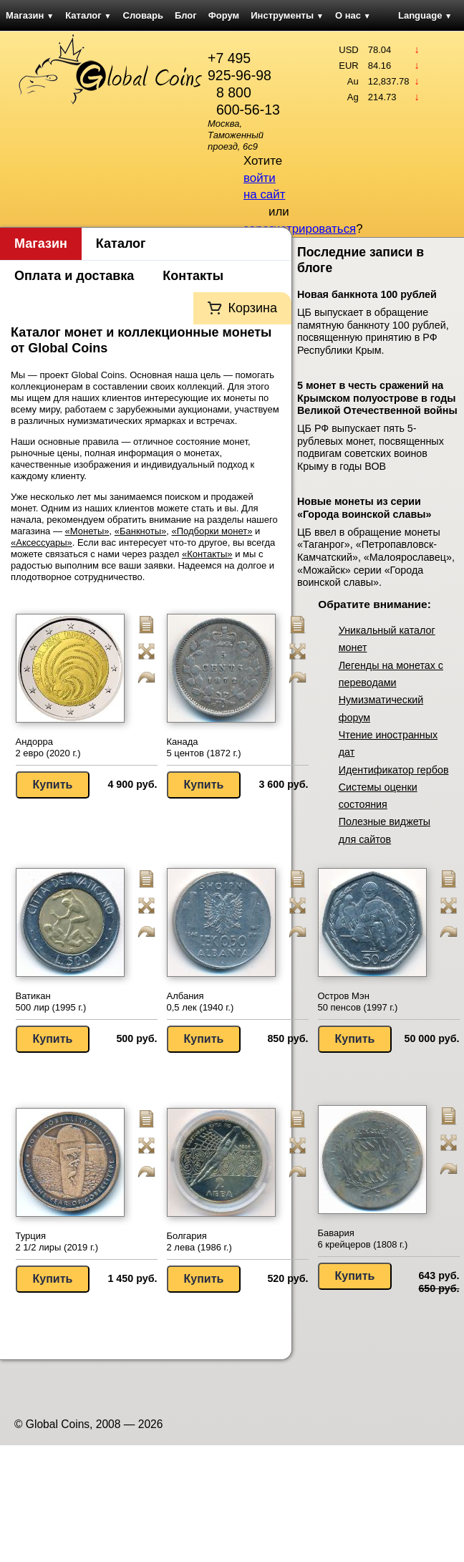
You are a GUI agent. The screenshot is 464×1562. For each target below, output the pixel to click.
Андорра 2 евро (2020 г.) (48, 747)
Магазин (30, 15)
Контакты (193, 276)
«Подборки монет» (212, 531)
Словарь (143, 15)
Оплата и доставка (74, 276)
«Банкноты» (141, 531)
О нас (353, 15)
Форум (223, 15)
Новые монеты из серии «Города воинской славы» (364, 508)
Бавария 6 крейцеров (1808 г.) (363, 1239)
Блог (186, 15)
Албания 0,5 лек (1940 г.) (200, 1001)
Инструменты (287, 15)
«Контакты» (207, 554)
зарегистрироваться (299, 229)
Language (425, 15)
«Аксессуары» (41, 542)
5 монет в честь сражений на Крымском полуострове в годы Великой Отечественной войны (377, 398)
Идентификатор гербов (394, 770)
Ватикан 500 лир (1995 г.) (51, 1001)
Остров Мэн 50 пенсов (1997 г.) (358, 1001)
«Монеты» (87, 531)
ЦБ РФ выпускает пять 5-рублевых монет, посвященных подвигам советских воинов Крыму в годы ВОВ (370, 447)
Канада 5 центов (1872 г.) (204, 747)
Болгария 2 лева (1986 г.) (199, 1241)
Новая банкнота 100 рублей (367, 294)
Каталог (88, 15)
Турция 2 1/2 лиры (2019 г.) (57, 1241)
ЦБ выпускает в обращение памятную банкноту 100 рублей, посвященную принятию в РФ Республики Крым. (373, 331)
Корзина (252, 308)
